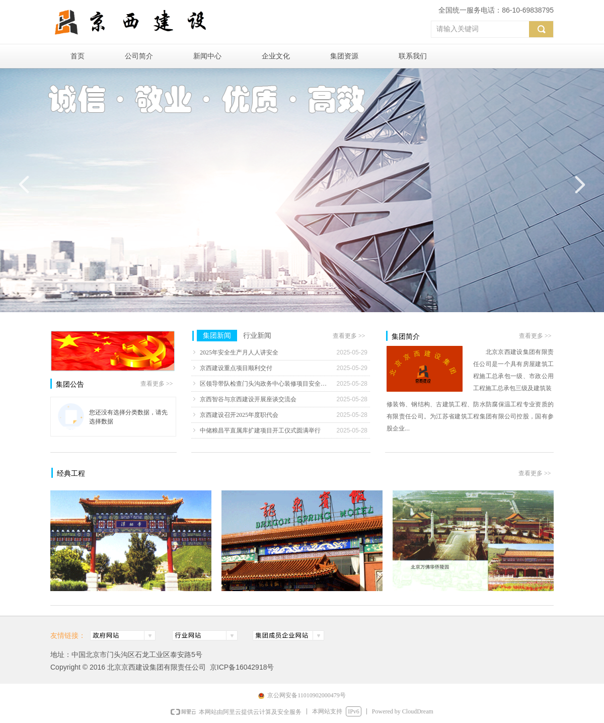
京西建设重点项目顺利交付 (236, 368)
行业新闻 (257, 335)
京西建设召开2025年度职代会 (239, 414)
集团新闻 (217, 335)
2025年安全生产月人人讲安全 (239, 352)
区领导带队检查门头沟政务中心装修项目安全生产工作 (266, 383)
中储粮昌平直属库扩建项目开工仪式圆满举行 (260, 430)
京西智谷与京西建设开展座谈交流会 (248, 399)
